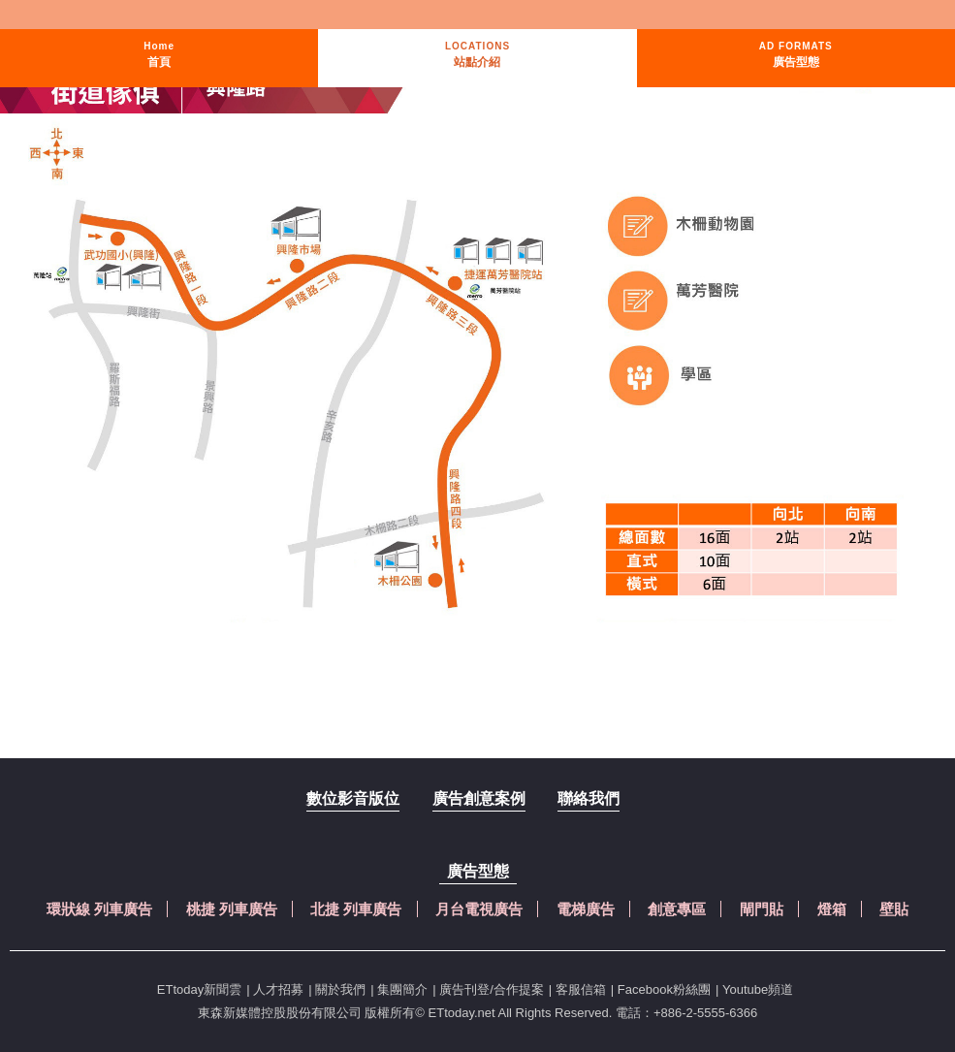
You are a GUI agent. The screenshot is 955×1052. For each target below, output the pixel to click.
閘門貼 (761, 909)
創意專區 (677, 909)
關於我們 (340, 989)
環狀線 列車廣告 (99, 909)
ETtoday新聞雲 (199, 989)
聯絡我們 (588, 798)
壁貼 (893, 909)
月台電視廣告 (479, 909)
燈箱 (831, 909)
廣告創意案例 (478, 798)
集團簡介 (402, 989)
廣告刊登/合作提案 (491, 989)
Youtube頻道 (757, 989)
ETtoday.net (462, 1012)
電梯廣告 (586, 909)
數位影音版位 (352, 798)
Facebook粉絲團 (664, 989)
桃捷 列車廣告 (231, 909)
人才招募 (278, 989)
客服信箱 (581, 989)
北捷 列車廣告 (355, 909)
